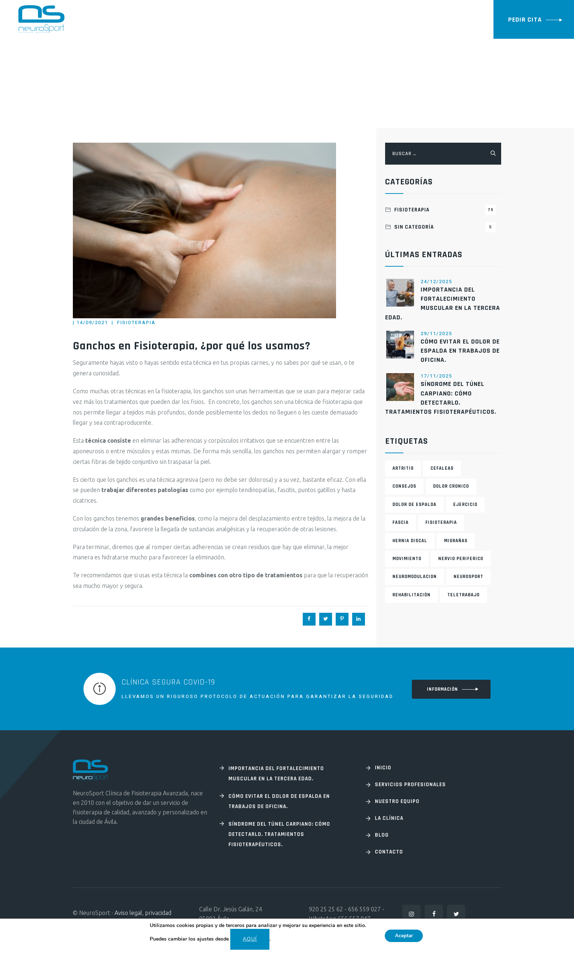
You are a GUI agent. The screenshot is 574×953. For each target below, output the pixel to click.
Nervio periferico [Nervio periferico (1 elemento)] (460, 559)
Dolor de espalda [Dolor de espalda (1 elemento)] (414, 504)
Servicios (210, 19)
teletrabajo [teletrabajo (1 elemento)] (463, 595)
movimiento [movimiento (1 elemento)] (406, 559)
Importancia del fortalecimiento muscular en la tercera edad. (276, 773)
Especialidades (164, 19)
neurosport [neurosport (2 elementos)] (468, 576)
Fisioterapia (136, 322)
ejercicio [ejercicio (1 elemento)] (465, 504)
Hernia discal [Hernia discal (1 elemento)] (409, 541)
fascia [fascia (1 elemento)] (400, 522)
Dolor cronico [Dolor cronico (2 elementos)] (451, 486)
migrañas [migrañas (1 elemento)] (455, 541)
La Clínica (248, 19)
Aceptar (404, 935)
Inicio (124, 19)
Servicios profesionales (410, 784)
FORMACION (367, 19)
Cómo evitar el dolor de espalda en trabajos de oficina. (460, 350)
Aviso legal (128, 912)
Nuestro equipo (295, 19)
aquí (249, 938)
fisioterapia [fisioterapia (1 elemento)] (441, 522)
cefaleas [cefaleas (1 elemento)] (442, 468)
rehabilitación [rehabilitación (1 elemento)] (411, 595)
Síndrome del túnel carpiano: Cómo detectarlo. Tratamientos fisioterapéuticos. (279, 834)
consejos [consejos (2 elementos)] (404, 486)
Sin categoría (445, 227)
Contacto (406, 19)
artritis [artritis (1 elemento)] (403, 468)
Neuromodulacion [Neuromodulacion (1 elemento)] (414, 576)
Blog (335, 19)
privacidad (158, 912)
